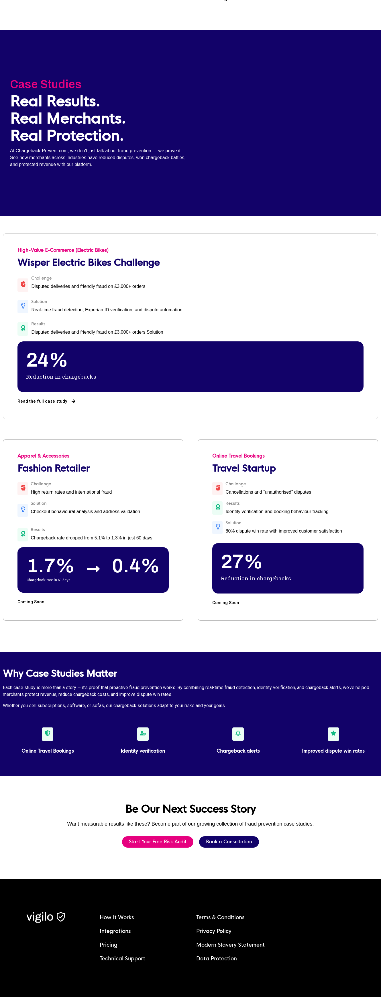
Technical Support (122, 959)
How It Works (117, 917)
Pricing (108, 945)
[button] (225, 603)
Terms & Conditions (220, 917)
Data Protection (216, 959)
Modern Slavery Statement (230, 945)
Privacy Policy (213, 931)
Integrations (115, 931)
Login (225, 19)
